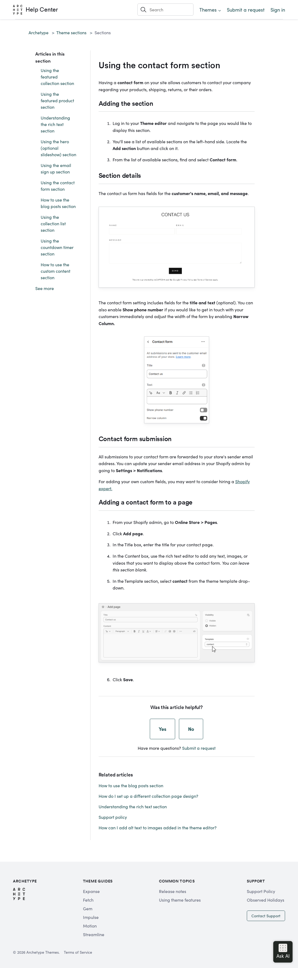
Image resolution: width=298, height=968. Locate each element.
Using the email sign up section (56, 168)
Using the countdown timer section (57, 247)
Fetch (88, 900)
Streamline (93, 934)
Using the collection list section (53, 223)
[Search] (165, 9)
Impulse (91, 917)
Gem (87, 908)
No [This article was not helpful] (191, 728)
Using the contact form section (58, 185)
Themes (208, 9)
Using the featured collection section (57, 76)
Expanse (91, 891)
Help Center (42, 9)
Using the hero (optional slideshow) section (58, 147)
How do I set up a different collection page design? (148, 796)
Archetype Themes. (43, 952)
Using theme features (180, 900)
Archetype (38, 32)
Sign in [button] (278, 9)
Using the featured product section (57, 100)
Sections (103, 32)
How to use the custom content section (55, 270)
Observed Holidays (265, 900)
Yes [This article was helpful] (162, 728)
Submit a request (246, 9)
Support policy (113, 817)
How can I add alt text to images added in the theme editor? (158, 827)
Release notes (172, 891)
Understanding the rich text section (55, 124)
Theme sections (71, 32)
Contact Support (265, 915)
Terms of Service (78, 952)
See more (44, 288)
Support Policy (261, 891)
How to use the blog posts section (58, 203)
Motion (90, 926)
